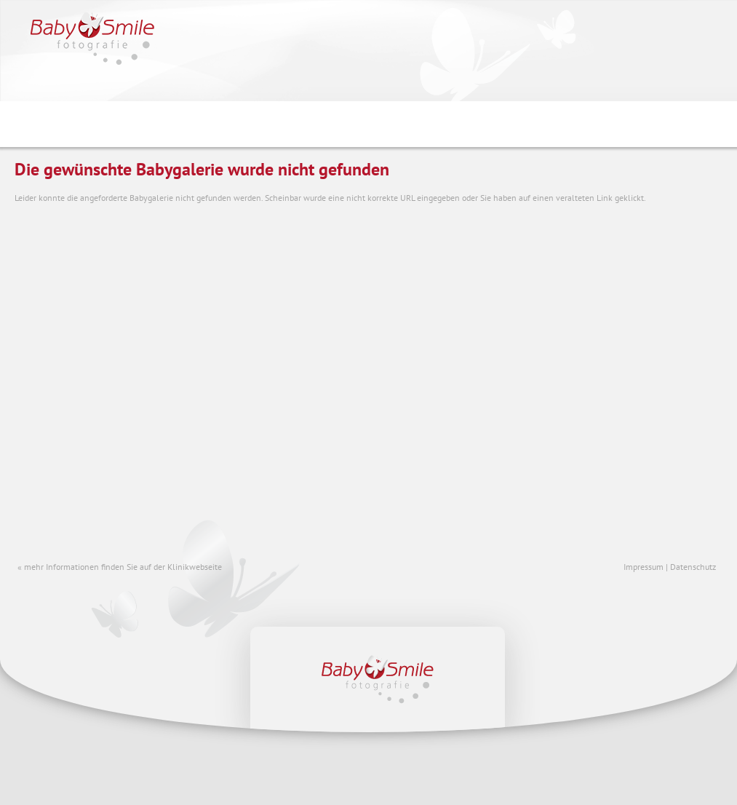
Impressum (644, 566)
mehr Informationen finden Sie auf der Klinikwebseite (123, 566)
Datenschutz (693, 566)
